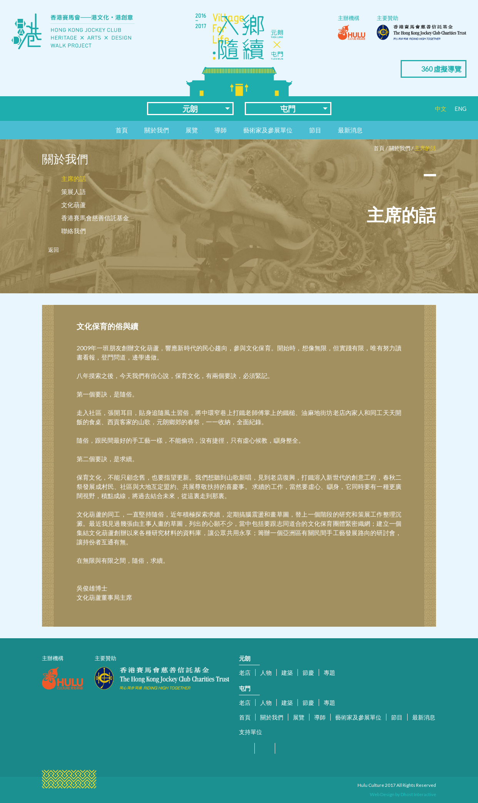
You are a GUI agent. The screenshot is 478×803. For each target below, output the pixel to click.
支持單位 (250, 731)
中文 (440, 108)
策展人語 (73, 191)
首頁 (121, 130)
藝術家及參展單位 (267, 130)
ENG (460, 108)
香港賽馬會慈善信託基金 (95, 217)
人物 (266, 672)
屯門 (288, 108)
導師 (220, 130)
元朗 (190, 108)
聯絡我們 (73, 230)
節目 (315, 130)
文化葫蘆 (73, 204)
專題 (329, 672)
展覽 (192, 130)
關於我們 (156, 130)
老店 (245, 672)
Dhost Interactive (418, 794)
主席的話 (425, 148)
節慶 (308, 672)
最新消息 (350, 130)
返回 (53, 249)
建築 (287, 672)
